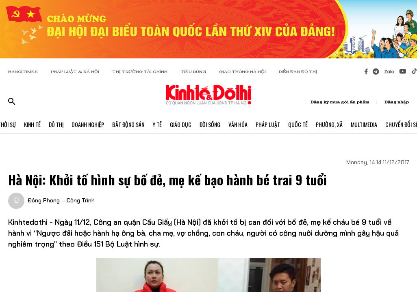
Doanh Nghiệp (88, 124)
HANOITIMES (23, 71)
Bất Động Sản (128, 124)
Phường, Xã (329, 124)
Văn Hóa (238, 124)
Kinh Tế (32, 124)
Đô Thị (56, 124)
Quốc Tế (298, 124)
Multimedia (364, 124)
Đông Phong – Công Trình (61, 200)
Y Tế (157, 124)
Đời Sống (210, 124)
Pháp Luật (268, 124)
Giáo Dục (180, 124)
